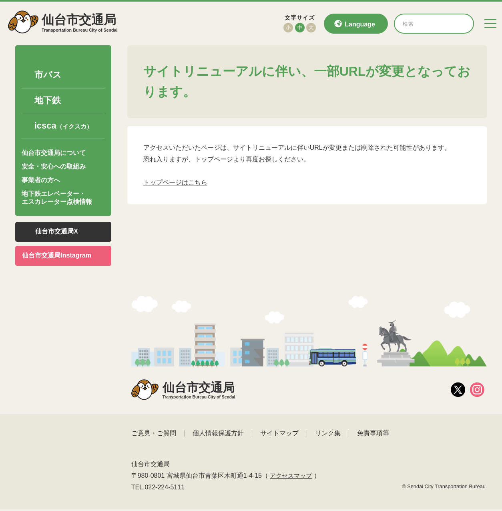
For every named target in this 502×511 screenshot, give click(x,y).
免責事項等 (373, 434)
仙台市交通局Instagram (56, 256)
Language (360, 24)
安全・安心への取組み (54, 167)
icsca (63, 127)
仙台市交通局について (54, 153)
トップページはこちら (175, 183)
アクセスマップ (292, 477)
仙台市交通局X (56, 232)
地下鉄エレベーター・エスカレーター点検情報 (57, 198)
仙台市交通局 (84, 23)
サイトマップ (279, 434)
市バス (48, 76)
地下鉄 (47, 102)
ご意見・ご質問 (153, 434)
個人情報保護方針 (218, 434)
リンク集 (328, 434)
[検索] (462, 23)
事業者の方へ (41, 181)
